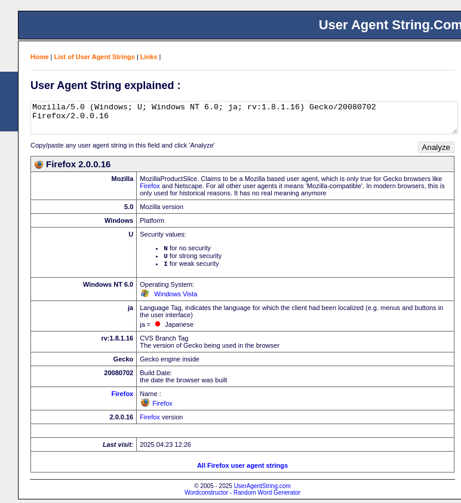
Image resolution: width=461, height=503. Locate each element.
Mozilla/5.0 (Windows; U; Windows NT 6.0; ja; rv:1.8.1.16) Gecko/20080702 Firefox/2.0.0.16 (244, 117)
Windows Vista (175, 297)
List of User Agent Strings (94, 56)
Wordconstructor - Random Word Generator (242, 496)
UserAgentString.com (262, 489)
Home (39, 56)
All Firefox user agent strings (242, 469)
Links (149, 56)
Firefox (150, 185)
